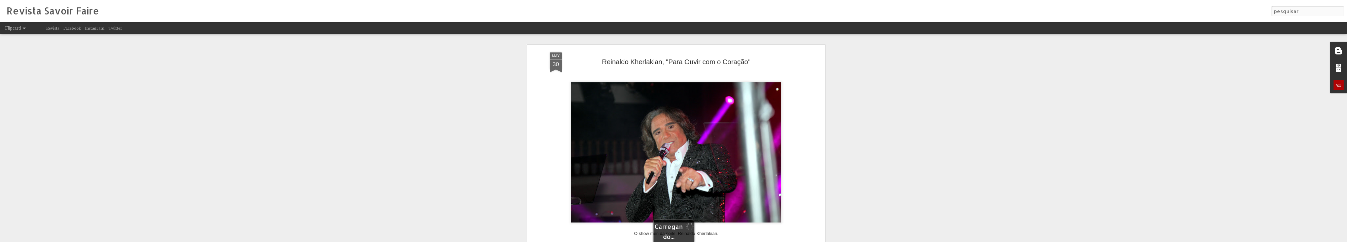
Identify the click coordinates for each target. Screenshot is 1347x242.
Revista (52, 28)
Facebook (72, 28)
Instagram (94, 28)
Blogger (734, 238)
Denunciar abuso (757, 238)
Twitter (115, 28)
